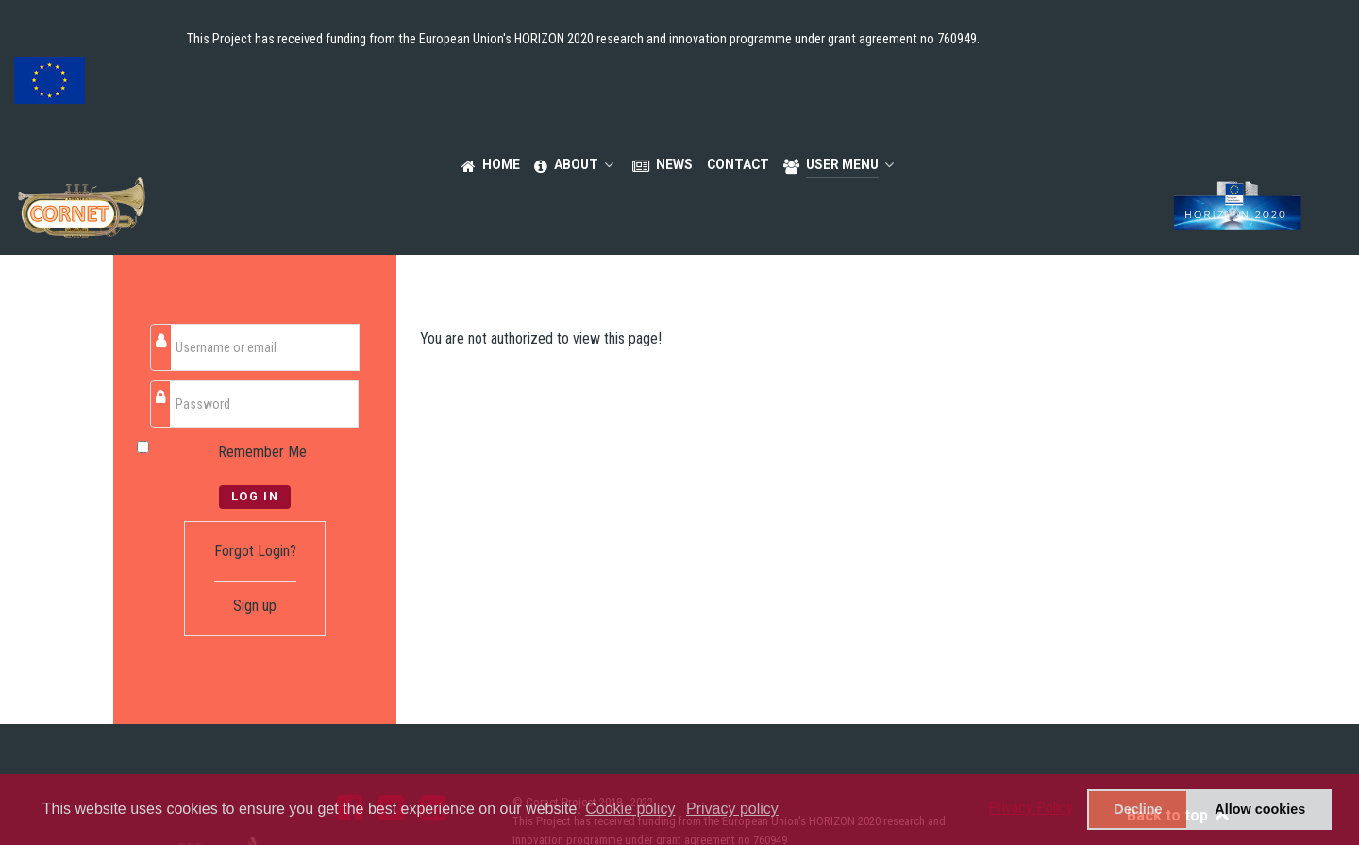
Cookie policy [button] (630, 809)
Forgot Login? (255, 468)
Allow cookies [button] (1260, 809)
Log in (255, 413)
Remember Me (262, 369)
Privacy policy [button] (732, 809)
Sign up (255, 523)
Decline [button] (1138, 809)
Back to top (1179, 732)
